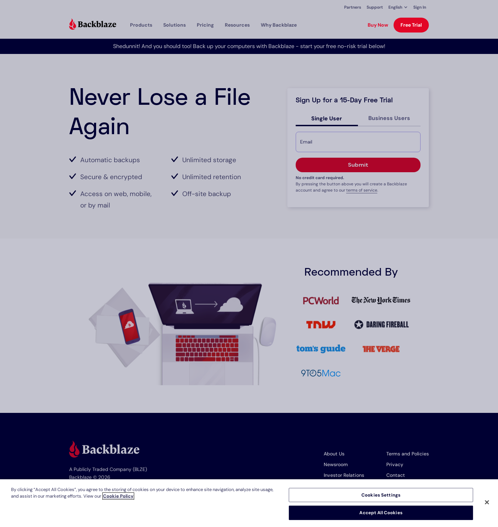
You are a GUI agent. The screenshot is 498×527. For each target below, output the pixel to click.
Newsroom (336, 464)
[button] (398, 7)
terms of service (361, 190)
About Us (334, 454)
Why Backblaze (279, 25)
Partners (352, 7)
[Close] (487, 502)
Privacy (394, 464)
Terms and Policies (407, 454)
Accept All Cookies (380, 513)
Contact (395, 475)
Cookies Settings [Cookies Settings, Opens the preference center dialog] (380, 495)
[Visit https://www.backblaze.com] (92, 24)
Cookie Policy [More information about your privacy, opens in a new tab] (118, 496)
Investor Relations (344, 475)
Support (375, 7)
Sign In (419, 7)
